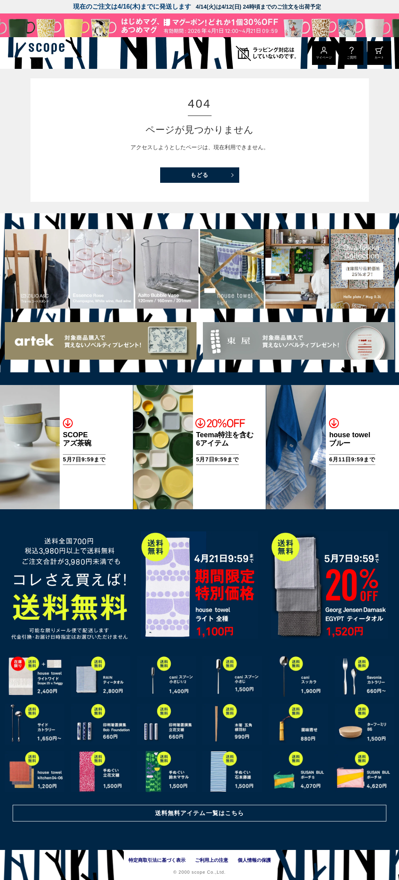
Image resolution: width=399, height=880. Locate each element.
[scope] (66, 53)
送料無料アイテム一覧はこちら (199, 812)
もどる (199, 175)
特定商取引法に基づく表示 (157, 860)
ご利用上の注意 (211, 860)
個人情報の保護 (254, 860)
